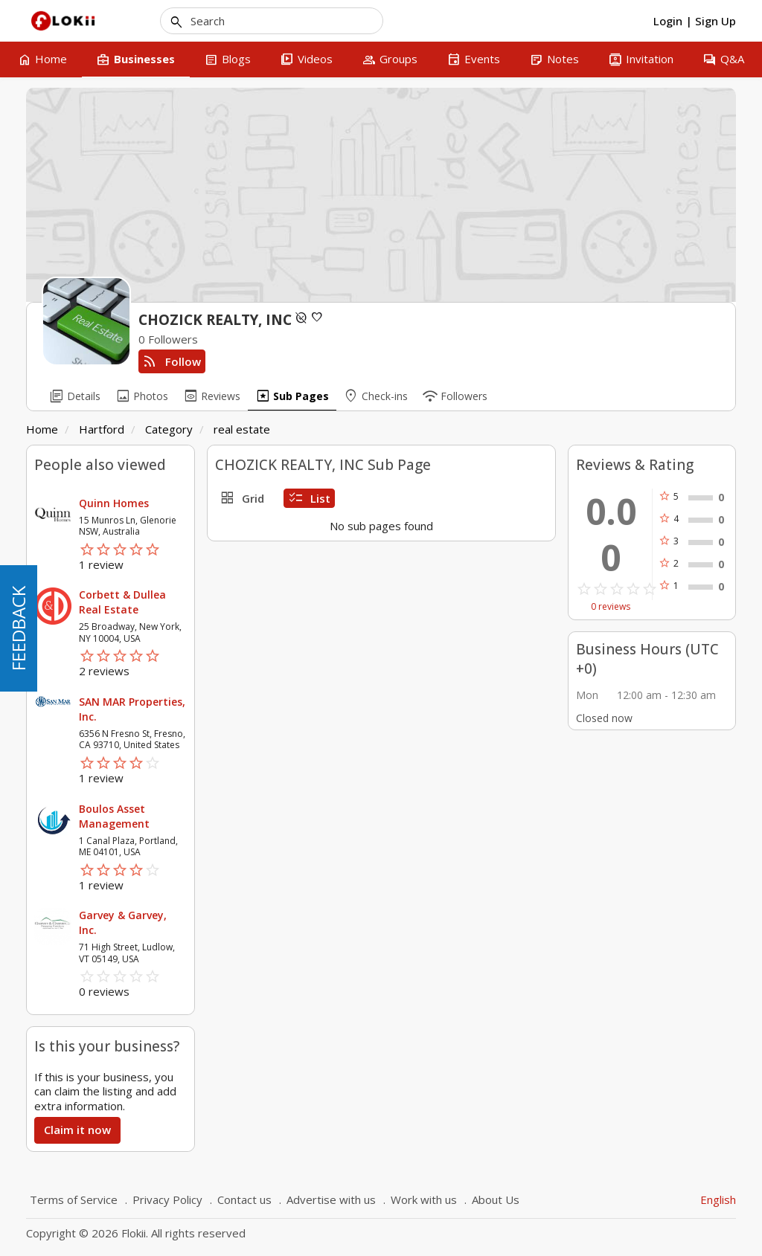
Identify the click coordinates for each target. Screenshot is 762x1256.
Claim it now (77, 1129)
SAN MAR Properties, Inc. (132, 709)
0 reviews (610, 607)
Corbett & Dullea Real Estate (122, 601)
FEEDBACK (18, 628)
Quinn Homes (114, 503)
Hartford (101, 429)
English (718, 1199)
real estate (242, 429)
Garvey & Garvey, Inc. (123, 922)
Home (42, 429)
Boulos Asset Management (114, 816)
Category (169, 429)
